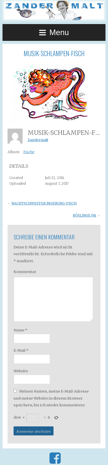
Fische (28, 152)
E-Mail (21, 350)
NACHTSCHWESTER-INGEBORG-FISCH (44, 203)
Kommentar (25, 271)
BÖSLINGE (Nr (84, 215)
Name (20, 330)
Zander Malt (54, 10)
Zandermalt (38, 140)
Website (21, 371)
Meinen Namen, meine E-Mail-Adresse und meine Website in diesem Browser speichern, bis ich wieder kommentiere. (51, 398)
